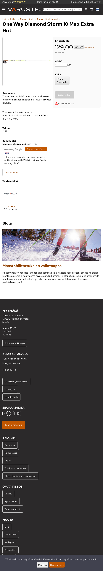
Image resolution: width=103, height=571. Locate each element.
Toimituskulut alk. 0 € (48, 1)
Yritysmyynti (10, 389)
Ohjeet (8, 460)
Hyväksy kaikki (57, 564)
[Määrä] (61, 65)
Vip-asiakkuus (11, 501)
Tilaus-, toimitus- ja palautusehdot (20, 475)
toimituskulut (89, 47)
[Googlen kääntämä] (13, 149)
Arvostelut (14, 1)
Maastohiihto (28, 19)
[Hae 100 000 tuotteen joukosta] (62, 9)
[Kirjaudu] (86, 9)
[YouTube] (18, 414)
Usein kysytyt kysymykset (16, 381)
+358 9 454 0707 (17, 358)
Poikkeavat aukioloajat (15, 343)
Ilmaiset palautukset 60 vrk (86, 1)
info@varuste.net (11, 363)
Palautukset (10, 445)
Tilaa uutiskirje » (14, 425)
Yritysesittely (10, 549)
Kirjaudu (8, 493)
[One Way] (10, 200)
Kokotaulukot (11, 534)
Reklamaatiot (11, 452)
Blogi (7, 526)
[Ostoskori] (91, 9)
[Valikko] (3, 9)
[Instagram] (11, 414)
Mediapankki (10, 542)
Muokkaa (42, 564)
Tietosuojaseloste (13, 509)
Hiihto (14, 19)
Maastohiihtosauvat (48, 19)
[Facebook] (5, 414)
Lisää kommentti (12, 172)
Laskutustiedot (12, 396)
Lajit (5, 19)
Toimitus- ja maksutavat (16, 468)
